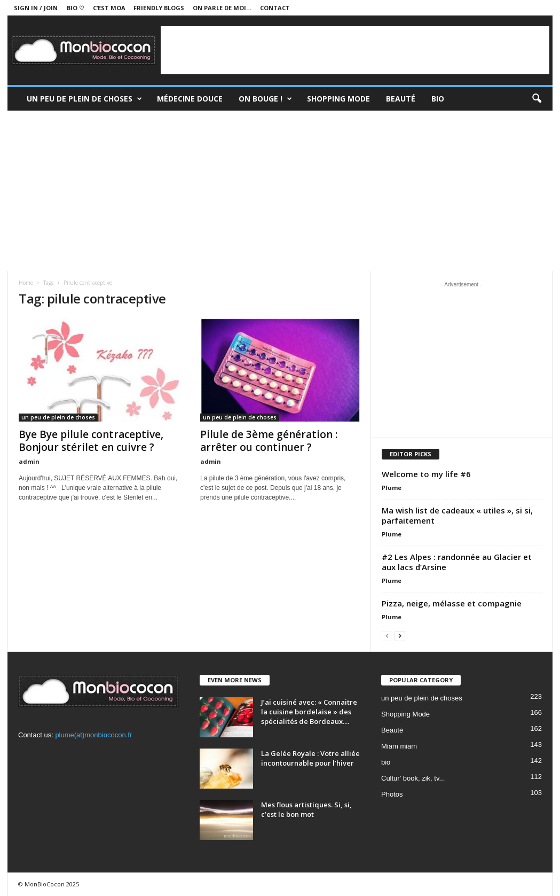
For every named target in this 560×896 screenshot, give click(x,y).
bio (385, 762)
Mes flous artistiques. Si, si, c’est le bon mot (306, 809)
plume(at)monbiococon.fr (93, 735)
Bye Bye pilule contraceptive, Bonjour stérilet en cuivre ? (91, 440)
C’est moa (109, 8)
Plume (391, 488)
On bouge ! (265, 99)
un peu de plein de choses (84, 99)
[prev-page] (387, 635)
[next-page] (400, 635)
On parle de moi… (222, 8)
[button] (536, 99)
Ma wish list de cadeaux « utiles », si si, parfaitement (457, 515)
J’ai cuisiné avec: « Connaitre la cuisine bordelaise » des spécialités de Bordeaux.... (309, 711)
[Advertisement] (355, 50)
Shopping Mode (338, 99)
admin (29, 461)
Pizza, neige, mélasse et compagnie (452, 603)
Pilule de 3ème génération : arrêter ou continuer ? (268, 440)
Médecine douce (190, 99)
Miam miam (399, 746)
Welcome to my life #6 (426, 474)
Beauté (400, 99)
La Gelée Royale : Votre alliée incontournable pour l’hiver (310, 758)
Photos (392, 794)
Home (26, 282)
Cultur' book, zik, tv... (413, 778)
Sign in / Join (36, 8)
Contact (275, 8)
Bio (437, 99)
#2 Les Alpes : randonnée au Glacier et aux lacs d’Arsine (457, 561)
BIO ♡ (75, 8)
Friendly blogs (158, 8)
